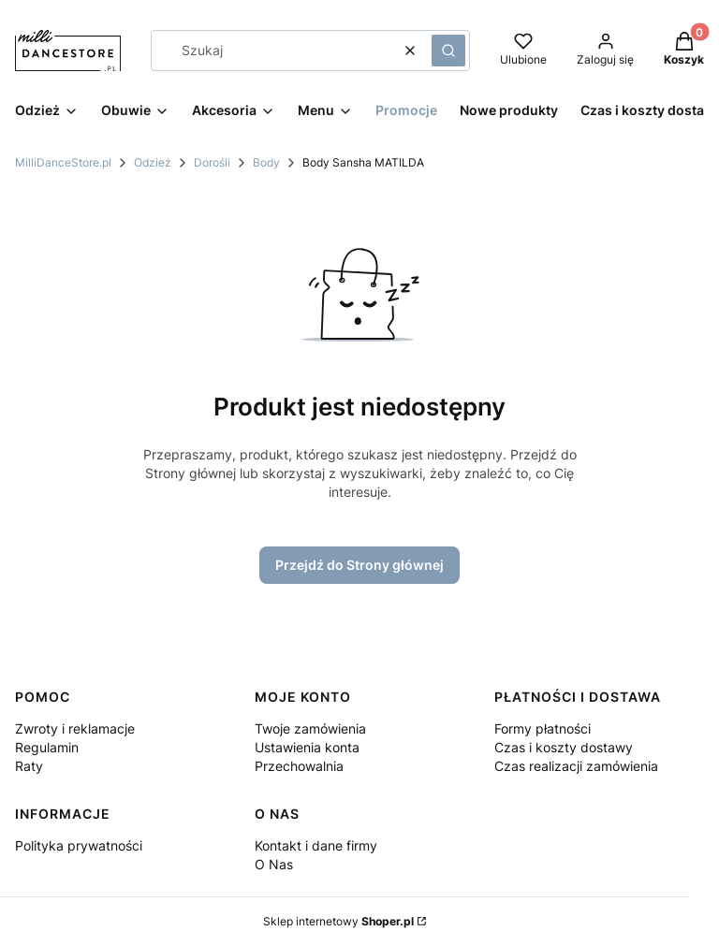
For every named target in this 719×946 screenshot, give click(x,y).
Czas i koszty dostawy (563, 747)
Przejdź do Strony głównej (359, 565)
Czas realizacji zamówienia (576, 766)
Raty (29, 766)
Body (266, 162)
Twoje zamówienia (310, 728)
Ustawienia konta (307, 747)
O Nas (274, 864)
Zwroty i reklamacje (75, 728)
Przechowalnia (299, 766)
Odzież (152, 162)
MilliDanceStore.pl (63, 162)
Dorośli (212, 162)
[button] (448, 50)
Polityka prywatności (78, 845)
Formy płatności (542, 728)
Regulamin (47, 747)
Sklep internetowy (338, 921)
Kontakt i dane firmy (316, 845)
